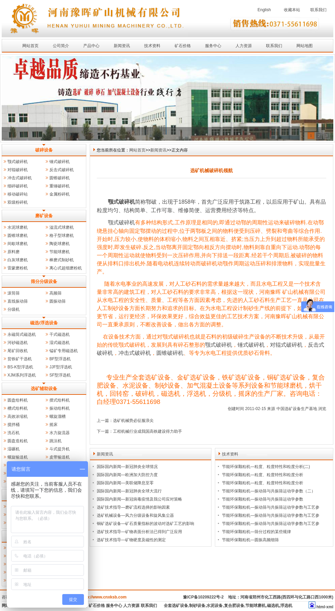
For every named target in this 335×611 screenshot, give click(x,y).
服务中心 (213, 45)
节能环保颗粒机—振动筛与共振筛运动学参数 (262, 499)
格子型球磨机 (61, 235)
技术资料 (152, 45)
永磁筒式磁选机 (21, 334)
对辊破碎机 (17, 169)
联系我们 (318, 9)
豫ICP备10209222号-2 (203, 597)
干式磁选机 (59, 334)
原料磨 (13, 251)
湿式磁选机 (59, 342)
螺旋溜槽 (57, 416)
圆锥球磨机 (17, 235)
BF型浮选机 (60, 359)
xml (329, 607)
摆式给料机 (59, 400)
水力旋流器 (59, 432)
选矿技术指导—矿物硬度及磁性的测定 (131, 539)
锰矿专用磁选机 (63, 350)
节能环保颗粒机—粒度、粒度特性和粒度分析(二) (266, 466)
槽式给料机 (17, 408)
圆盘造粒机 (17, 441)
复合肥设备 (234, 605)
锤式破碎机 (59, 161)
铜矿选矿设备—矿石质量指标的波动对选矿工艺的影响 (145, 523)
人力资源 (244, 45)
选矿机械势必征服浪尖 (133, 420)
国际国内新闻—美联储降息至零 (125, 483)
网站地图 (304, 45)
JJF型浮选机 (60, 367)
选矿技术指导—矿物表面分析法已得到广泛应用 (139, 531)
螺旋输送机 (17, 457)
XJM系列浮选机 (21, 375)
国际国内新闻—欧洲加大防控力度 (127, 474)
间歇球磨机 (17, 243)
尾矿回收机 (17, 350)
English (264, 9)
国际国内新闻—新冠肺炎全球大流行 (129, 491)
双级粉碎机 (17, 202)
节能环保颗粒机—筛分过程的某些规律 (256, 531)
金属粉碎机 (59, 194)
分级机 (13, 309)
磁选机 (273, 605)
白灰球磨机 (17, 260)
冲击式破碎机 (19, 178)
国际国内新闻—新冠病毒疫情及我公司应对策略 (139, 499)
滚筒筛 (13, 293)
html (320, 607)
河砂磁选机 (17, 342)
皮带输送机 (59, 457)
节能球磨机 (59, 251)
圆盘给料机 (17, 400)
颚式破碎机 (17, 161)
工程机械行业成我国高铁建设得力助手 (147, 431)
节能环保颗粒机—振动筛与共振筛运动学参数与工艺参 (270, 507)
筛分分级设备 (44, 281)
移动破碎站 (17, 194)
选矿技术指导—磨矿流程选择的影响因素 (133, 507)
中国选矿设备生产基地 (296, 408)
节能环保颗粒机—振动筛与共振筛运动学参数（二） (268, 491)
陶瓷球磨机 (59, 243)
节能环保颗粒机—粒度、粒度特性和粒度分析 (262, 474)
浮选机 (286, 605)
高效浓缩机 (17, 416)
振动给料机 (59, 408)
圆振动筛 (57, 301)
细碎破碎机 (17, 186)
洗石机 (13, 432)
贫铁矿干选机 (19, 359)
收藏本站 (292, 9)
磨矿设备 (44, 215)
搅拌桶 (13, 424)
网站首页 (30, 45)
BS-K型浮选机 (20, 367)
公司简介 (61, 45)
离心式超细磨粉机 (65, 268)
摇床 (53, 424)
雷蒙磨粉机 (17, 268)
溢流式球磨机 (61, 227)
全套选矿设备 (176, 605)
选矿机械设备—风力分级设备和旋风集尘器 (135, 515)
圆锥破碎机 (59, 178)
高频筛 (55, 293)
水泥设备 (214, 605)
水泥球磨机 (17, 227)
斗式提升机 (59, 449)
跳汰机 (55, 441)
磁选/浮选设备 (44, 322)
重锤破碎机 (59, 186)
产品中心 (91, 45)
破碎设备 (44, 149)
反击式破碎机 (61, 169)
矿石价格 (183, 45)
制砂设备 (197, 605)
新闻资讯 (122, 45)
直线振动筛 (17, 301)
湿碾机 (13, 449)
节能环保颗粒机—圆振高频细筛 (250, 539)
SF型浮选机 (60, 375)
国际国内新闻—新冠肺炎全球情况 (127, 466)
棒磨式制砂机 (61, 260)
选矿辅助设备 (44, 388)
